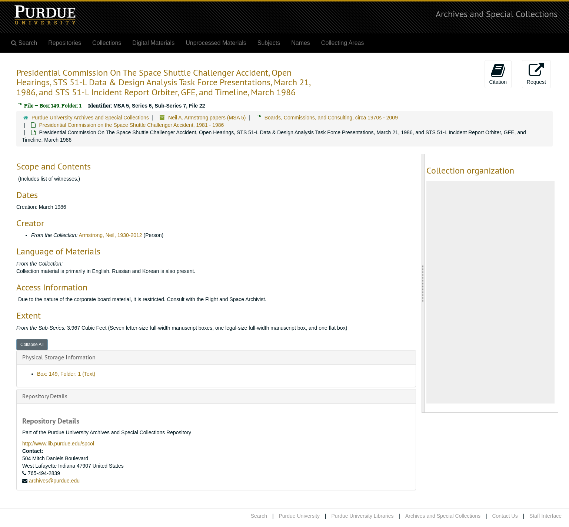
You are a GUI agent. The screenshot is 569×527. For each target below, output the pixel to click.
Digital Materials (153, 43)
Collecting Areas (342, 43)
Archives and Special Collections (497, 13)
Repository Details (44, 396)
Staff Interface (545, 516)
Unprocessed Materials (216, 43)
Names (300, 43)
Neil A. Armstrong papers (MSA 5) (207, 118)
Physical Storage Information (59, 357)
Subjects (268, 43)
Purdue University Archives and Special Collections (90, 118)
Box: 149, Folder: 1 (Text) (66, 374)
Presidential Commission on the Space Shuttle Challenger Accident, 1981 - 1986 (131, 125)
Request (536, 74)
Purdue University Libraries (362, 516)
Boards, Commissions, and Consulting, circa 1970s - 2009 (331, 118)
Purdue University (299, 516)
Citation (498, 74)
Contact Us (505, 516)
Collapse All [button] (32, 344)
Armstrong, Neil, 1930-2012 (110, 235)
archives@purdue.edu (54, 481)
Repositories (64, 43)
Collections (106, 43)
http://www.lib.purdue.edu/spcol (58, 444)
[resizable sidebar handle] (423, 283)
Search (259, 516)
